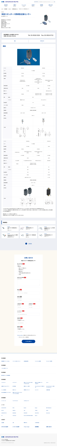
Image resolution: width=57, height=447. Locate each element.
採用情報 (41, 4)
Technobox (14, 416)
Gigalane (14, 411)
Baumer (25, 408)
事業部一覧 (25, 423)
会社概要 (2, 423)
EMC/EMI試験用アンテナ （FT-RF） (6, 393)
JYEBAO (36, 411)
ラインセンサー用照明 (49, 362)
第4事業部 (5, 8)
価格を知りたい (21, 269)
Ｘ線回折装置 (48, 390)
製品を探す (6, 4)
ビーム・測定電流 (3, 390)
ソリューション (24, 4)
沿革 (13, 423)
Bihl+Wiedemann (48, 408)
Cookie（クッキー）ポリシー (47, 443)
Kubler (47, 411)
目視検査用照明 (26, 362)
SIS (1, 416)
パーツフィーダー (3, 401)
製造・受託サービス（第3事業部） (5, 376)
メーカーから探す (16, 427)
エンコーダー (37, 390)
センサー (10, 8)
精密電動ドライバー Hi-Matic (5, 362)
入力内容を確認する (28, 342)
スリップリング (14, 383)
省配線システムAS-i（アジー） (5, 387)
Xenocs (36, 416)
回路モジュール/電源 (26, 387)
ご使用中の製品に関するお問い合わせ (24, 272)
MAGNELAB (14, 413)
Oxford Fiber (37, 413)
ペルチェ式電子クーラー (4, 369)
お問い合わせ (51, 4)
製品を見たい (21, 271)
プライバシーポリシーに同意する (24, 338)
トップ (2, 8)
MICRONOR (25, 413)
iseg (24, 411)
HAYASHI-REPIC (3, 408)
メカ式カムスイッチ (26, 401)
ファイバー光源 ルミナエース (16, 362)
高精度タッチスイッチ (27, 390)
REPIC (13, 408)
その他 (20, 274)
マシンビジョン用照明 (38, 362)
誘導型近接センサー (15, 8)
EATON (2, 411)
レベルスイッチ (3, 383)
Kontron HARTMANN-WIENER (28, 416)
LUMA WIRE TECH (4, 413)
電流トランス (14, 390)
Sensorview (48, 413)
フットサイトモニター (15, 401)
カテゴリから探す (4, 427)
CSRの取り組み (37, 423)
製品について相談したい (22, 268)
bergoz (36, 408)
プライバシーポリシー (20, 336)
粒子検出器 (14, 387)
